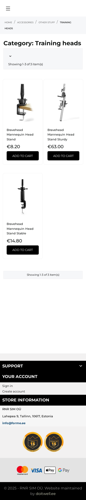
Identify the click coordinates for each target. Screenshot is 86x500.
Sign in (7, 386)
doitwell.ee (46, 493)
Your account (19, 376)
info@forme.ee (13, 423)
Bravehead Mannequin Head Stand (20, 134)
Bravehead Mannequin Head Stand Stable (20, 228)
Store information (25, 400)
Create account (13, 391)
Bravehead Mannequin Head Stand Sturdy (60, 134)
